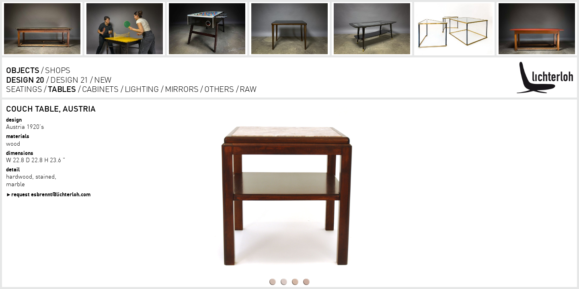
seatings (24, 89)
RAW (248, 89)
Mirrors (182, 89)
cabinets (100, 89)
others (219, 89)
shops (57, 70)
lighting (142, 89)
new (102, 80)
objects (22, 70)
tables (62, 89)
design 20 (25, 80)
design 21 (69, 80)
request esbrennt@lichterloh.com (50, 194)
